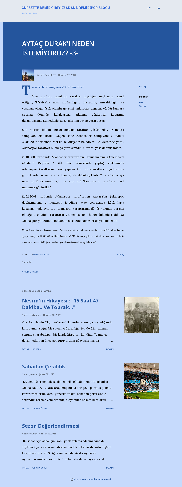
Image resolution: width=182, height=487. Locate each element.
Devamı (110, 349)
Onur (141, 102)
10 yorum (36, 349)
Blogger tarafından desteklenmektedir (91, 479)
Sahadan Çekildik (43, 366)
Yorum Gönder (30, 271)
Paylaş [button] (142, 86)
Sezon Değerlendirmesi (51, 425)
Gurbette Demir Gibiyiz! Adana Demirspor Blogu (66, 8)
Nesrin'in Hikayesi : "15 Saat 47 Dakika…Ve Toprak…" (60, 304)
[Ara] (149, 7)
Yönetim (142, 106)
